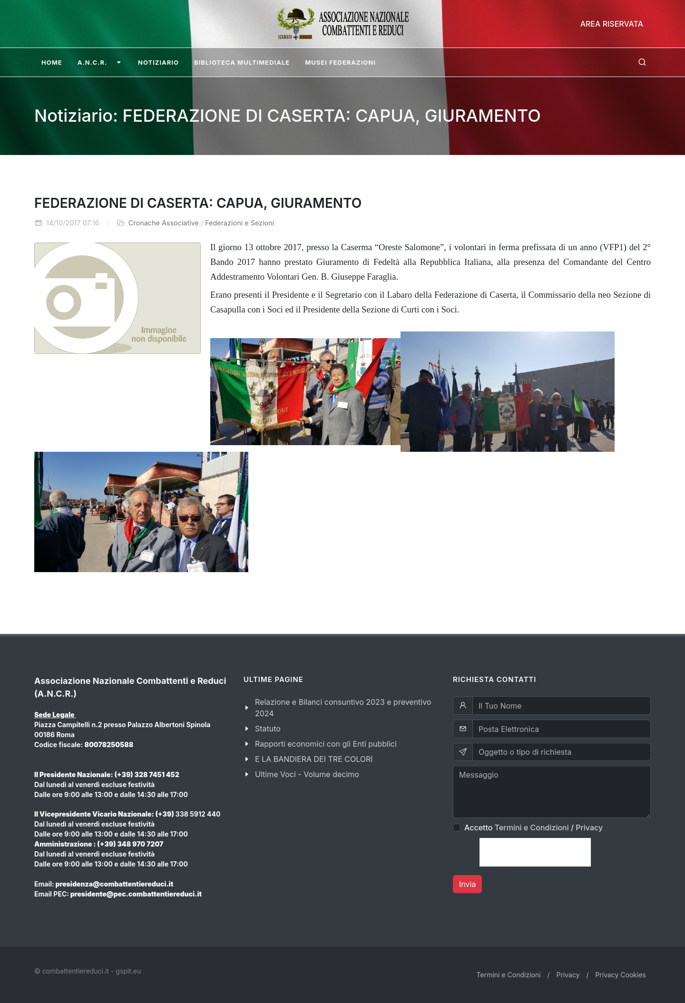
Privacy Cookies (620, 975)
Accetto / (533, 827)
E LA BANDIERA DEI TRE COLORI (314, 759)
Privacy (589, 827)
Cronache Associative (163, 223)
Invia (467, 884)
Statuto (268, 728)
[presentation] (535, 852)
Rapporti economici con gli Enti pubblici (326, 744)
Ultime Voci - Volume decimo (307, 774)
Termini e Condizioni (532, 827)
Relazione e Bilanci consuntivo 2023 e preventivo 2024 (343, 707)
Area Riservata (611, 24)
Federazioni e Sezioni (239, 223)
